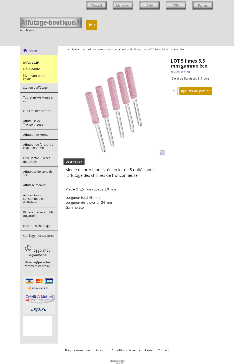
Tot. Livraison (178, 71)
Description (74, 162)
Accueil (31, 51)
